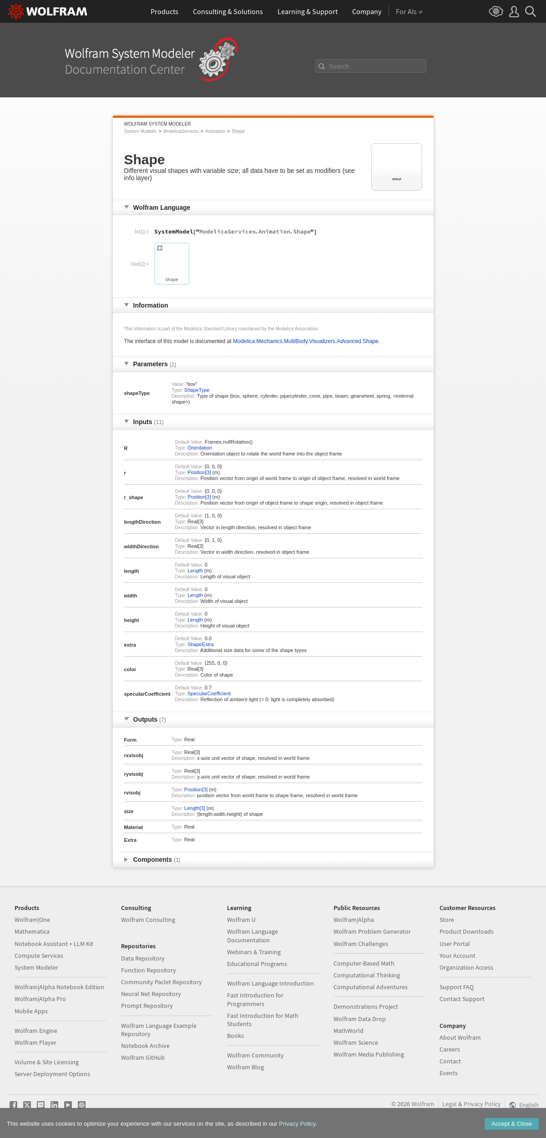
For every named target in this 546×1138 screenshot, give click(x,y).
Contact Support (462, 999)
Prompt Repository (147, 1005)
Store (447, 919)
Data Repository (143, 958)
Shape (238, 131)
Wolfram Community (255, 1055)
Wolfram (423, 1104)
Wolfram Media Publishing (369, 1054)
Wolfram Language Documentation (252, 935)
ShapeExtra (200, 644)
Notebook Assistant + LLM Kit (54, 944)
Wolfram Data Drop (360, 1019)
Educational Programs (257, 964)
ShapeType (197, 390)
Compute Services (39, 955)
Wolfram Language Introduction (270, 983)
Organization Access (466, 967)
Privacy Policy (482, 1104)
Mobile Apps (31, 1011)
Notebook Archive (145, 1046)
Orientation (199, 447)
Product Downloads (467, 931)
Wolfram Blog (245, 1067)
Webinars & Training (254, 952)
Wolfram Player (35, 1042)
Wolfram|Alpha (354, 919)
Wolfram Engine (36, 1031)
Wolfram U (241, 919)
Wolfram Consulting (148, 919)
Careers (450, 1049)
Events (449, 1073)
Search (339, 66)
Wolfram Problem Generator (372, 931)
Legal (449, 1104)
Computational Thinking (367, 975)
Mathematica (32, 931)
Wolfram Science (356, 1042)
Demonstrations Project (366, 1006)
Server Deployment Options (52, 1074)
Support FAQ (457, 987)
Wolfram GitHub (143, 1057)
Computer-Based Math (364, 963)
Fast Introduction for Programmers (255, 999)
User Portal (455, 944)
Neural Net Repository (151, 994)
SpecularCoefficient (209, 693)
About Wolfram (460, 1037)
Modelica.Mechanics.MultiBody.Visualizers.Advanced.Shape (306, 341)
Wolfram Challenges (361, 944)
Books (235, 1036)
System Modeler (140, 131)
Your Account (457, 955)
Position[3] (199, 472)
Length (195, 570)
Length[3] (194, 808)
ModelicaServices (181, 131)
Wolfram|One (32, 919)
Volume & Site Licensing (47, 1062)
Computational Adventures (371, 987)
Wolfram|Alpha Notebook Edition (59, 987)
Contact (450, 1061)
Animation (215, 131)
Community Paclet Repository (161, 982)
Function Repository (148, 970)
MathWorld (349, 1031)
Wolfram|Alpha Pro (40, 999)
